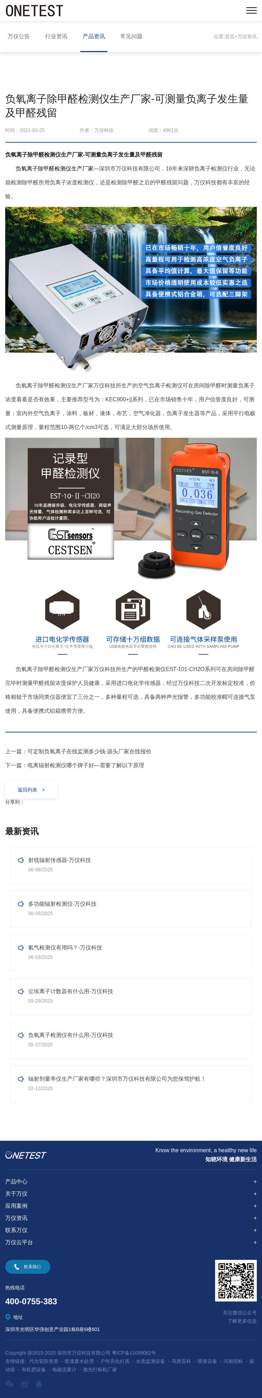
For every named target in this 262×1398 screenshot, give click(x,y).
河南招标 (233, 1361)
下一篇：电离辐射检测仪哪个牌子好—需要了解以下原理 (74, 765)
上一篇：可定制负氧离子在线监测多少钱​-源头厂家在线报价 (78, 751)
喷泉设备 (207, 1361)
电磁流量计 (64, 1369)
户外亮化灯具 (115, 1361)
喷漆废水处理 (79, 1361)
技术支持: (167, 1353)
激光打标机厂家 (100, 1369)
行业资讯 (56, 36)
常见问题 (131, 36)
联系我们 (32, 1266)
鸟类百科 (181, 1361)
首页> (231, 36)
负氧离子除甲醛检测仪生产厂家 (54, 168)
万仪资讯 (247, 36)
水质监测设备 (150, 1361)
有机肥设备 (34, 1369)
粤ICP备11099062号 (134, 1353)
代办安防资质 (43, 1361)
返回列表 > (31, 790)
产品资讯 (94, 36)
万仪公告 (19, 36)
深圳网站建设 (192, 1353)
